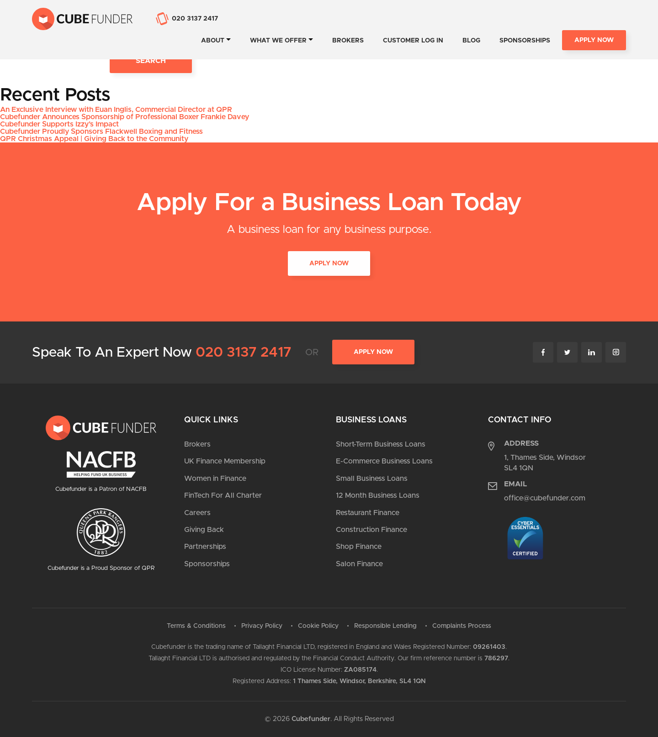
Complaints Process (461, 626)
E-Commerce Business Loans (384, 461)
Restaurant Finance (367, 512)
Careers (197, 512)
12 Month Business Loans (377, 495)
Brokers (348, 40)
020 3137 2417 (244, 352)
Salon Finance (359, 564)
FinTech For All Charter (223, 495)
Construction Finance (371, 529)
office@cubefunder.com (544, 498)
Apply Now (594, 40)
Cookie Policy (318, 626)
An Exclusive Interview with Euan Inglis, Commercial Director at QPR (116, 109)
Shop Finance (359, 546)
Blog (471, 40)
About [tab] (212, 40)
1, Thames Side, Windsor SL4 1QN (545, 462)
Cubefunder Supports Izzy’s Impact (59, 124)
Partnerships (205, 546)
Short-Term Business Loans (380, 444)
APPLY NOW (329, 264)
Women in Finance (215, 478)
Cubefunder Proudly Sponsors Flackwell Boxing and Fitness (101, 131)
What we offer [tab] (278, 40)
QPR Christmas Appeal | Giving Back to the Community (94, 138)
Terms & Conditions (196, 626)
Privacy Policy (261, 626)
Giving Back (204, 529)
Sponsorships (524, 40)
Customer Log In (413, 40)
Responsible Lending (385, 626)
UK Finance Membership (224, 461)
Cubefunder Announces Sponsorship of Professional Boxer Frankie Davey (124, 117)
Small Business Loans (372, 478)
